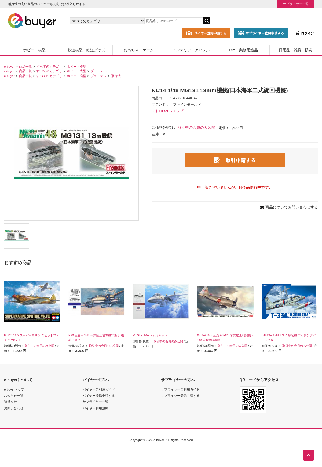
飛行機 (116, 76)
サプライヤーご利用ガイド (180, 389)
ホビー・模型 (34, 50)
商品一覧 (25, 66)
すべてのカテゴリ (49, 66)
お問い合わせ (13, 408)
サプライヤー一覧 (296, 4)
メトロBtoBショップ (167, 111)
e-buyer (9, 66)
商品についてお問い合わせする (291, 207)
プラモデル (98, 71)
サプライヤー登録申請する (180, 395)
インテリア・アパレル (191, 50)
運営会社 (10, 401)
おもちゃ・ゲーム (139, 50)
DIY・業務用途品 (243, 50)
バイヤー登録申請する (99, 395)
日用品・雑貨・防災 (296, 50)
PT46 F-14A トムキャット (150, 335)
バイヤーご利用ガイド (99, 389)
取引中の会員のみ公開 (196, 127)
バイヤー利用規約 (95, 408)
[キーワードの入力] (173, 20)
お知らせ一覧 (13, 395)
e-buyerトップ (14, 389)
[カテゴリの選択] (107, 20)
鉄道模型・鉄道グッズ (86, 50)
